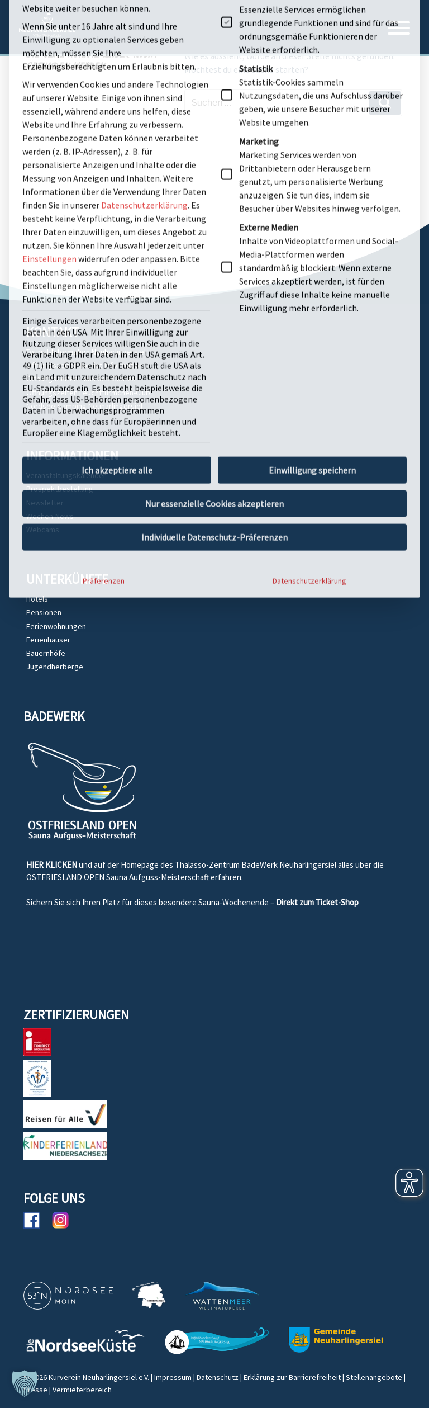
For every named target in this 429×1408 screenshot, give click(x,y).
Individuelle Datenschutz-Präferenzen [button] (214, 336)
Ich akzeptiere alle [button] (117, 269)
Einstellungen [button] (49, 58)
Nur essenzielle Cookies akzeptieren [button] (214, 303)
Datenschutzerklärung (309, 380)
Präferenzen (104, 380)
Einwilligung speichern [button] (312, 269)
